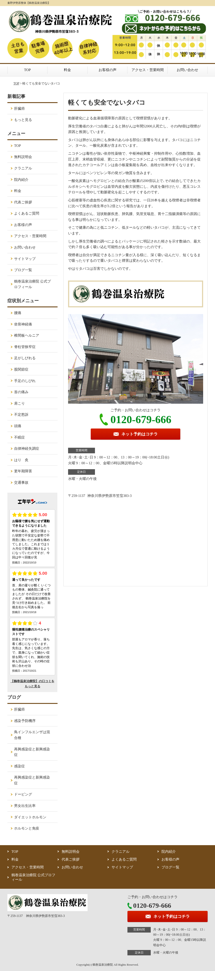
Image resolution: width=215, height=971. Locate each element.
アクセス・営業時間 (147, 70)
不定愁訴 (21, 414)
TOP (27, 70)
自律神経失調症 (26, 448)
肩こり (19, 403)
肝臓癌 (19, 108)
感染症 (19, 766)
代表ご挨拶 (23, 202)
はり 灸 (21, 460)
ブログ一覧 (23, 270)
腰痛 (17, 313)
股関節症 (21, 369)
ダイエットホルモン (30, 817)
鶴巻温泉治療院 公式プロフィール (32, 284)
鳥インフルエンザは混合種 (32, 735)
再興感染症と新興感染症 (32, 752)
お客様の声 (107, 70)
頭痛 (17, 426)
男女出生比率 (25, 806)
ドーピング (23, 794)
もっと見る (23, 120)
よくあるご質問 (26, 213)
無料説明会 (23, 157)
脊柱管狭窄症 (25, 347)
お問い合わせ (187, 70)
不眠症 (19, 437)
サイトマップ (25, 259)
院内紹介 (21, 180)
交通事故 (21, 482)
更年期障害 (23, 471)
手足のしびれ (25, 381)
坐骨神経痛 (23, 324)
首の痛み (21, 392)
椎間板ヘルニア (26, 335)
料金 (67, 70)
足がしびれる (25, 358)
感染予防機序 (25, 721)
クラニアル (23, 168)
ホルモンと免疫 (26, 828)
